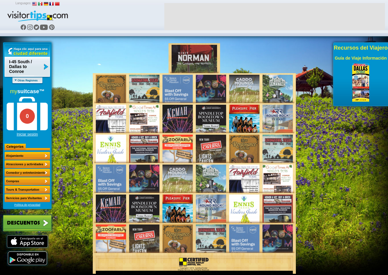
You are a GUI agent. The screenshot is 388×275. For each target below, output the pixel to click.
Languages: (23, 3)
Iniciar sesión (27, 134)
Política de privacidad (27, 204)
